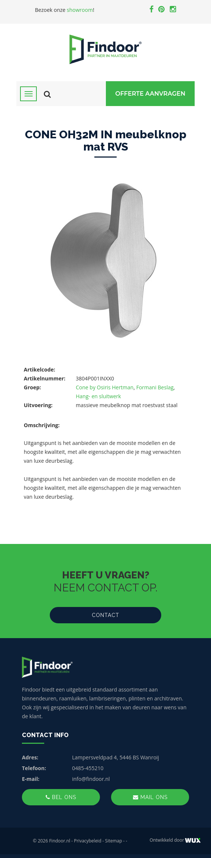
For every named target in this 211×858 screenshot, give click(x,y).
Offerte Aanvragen (150, 93)
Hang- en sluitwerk (98, 396)
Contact (105, 615)
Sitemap (113, 841)
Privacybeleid (87, 841)
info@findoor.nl (91, 778)
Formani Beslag (154, 387)
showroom (80, 9)
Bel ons (61, 797)
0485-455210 (88, 768)
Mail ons (150, 797)
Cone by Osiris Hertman (104, 387)
